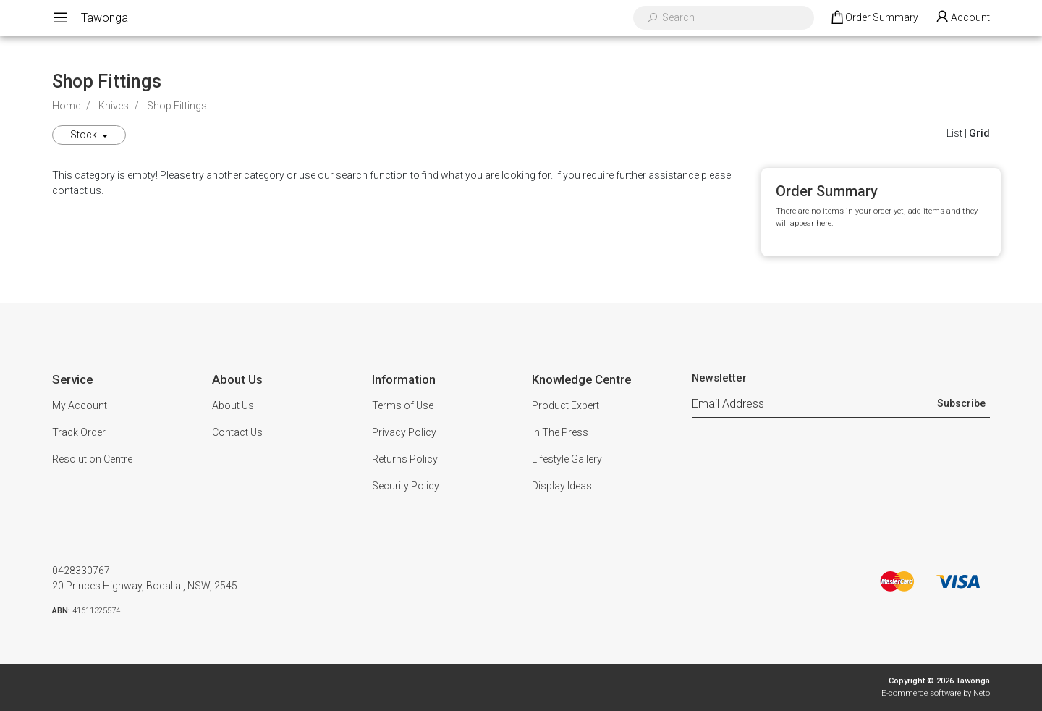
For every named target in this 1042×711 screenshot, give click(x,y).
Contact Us (237, 432)
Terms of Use (402, 405)
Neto (981, 693)
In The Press (560, 432)
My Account (79, 405)
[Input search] (733, 17)
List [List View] (954, 133)
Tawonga (104, 18)
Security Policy (405, 486)
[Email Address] (812, 404)
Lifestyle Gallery (567, 459)
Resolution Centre (92, 459)
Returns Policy (405, 459)
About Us (233, 405)
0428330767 (81, 570)
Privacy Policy (404, 432)
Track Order (79, 432)
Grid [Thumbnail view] (979, 133)
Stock (84, 134)
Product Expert (565, 405)
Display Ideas (562, 486)
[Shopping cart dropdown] (874, 18)
